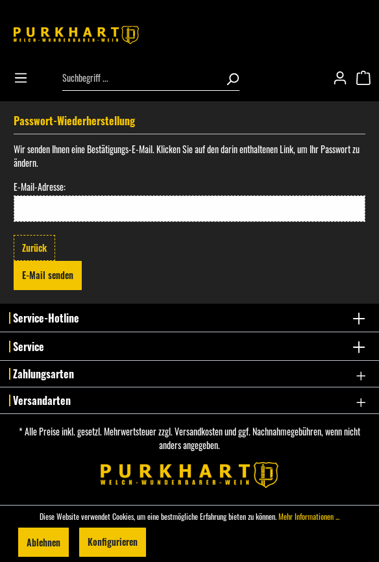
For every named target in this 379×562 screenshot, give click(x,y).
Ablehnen (43, 541)
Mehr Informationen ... (308, 516)
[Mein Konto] (344, 78)
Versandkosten (199, 431)
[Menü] (24, 78)
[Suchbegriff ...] (140, 78)
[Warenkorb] (367, 78)
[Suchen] (228, 78)
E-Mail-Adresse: (40, 186)
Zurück (34, 247)
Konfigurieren (113, 541)
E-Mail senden (47, 275)
